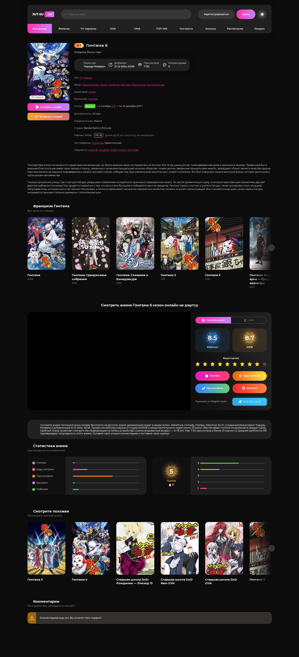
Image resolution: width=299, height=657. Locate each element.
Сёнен (92, 91)
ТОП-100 (161, 28)
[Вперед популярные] (271, 548)
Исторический (155, 84)
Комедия (114, 84)
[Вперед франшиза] (271, 247)
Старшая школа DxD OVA (221, 581)
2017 (113, 106)
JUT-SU (43, 14)
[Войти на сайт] (245, 14)
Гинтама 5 (35, 579)
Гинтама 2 (168, 275)
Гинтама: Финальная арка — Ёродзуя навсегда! (265, 279)
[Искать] (65, 14)
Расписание (235, 28)
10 (266, 364)
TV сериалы (88, 28)
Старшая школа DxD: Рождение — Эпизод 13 (134, 581)
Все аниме (40, 28)
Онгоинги (186, 28)
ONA (137, 28)
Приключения (90, 84)
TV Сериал (86, 77)
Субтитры (97, 142)
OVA (113, 28)
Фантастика (139, 84)
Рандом (259, 28)
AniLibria (104, 150)
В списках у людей (50, 116)
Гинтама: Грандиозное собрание (89, 277)
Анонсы (210, 28)
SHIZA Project (118, 150)
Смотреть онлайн (50, 107)
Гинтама (93, 98)
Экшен (104, 84)
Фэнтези (126, 84)
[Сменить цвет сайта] (262, 14)
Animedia (132, 150)
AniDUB (93, 150)
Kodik (251, 320)
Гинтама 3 (212, 275)
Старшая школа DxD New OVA (176, 581)
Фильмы (64, 28)
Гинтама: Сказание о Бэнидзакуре (132, 277)
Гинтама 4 (79, 579)
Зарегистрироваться (216, 14)
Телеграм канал (252, 401)
